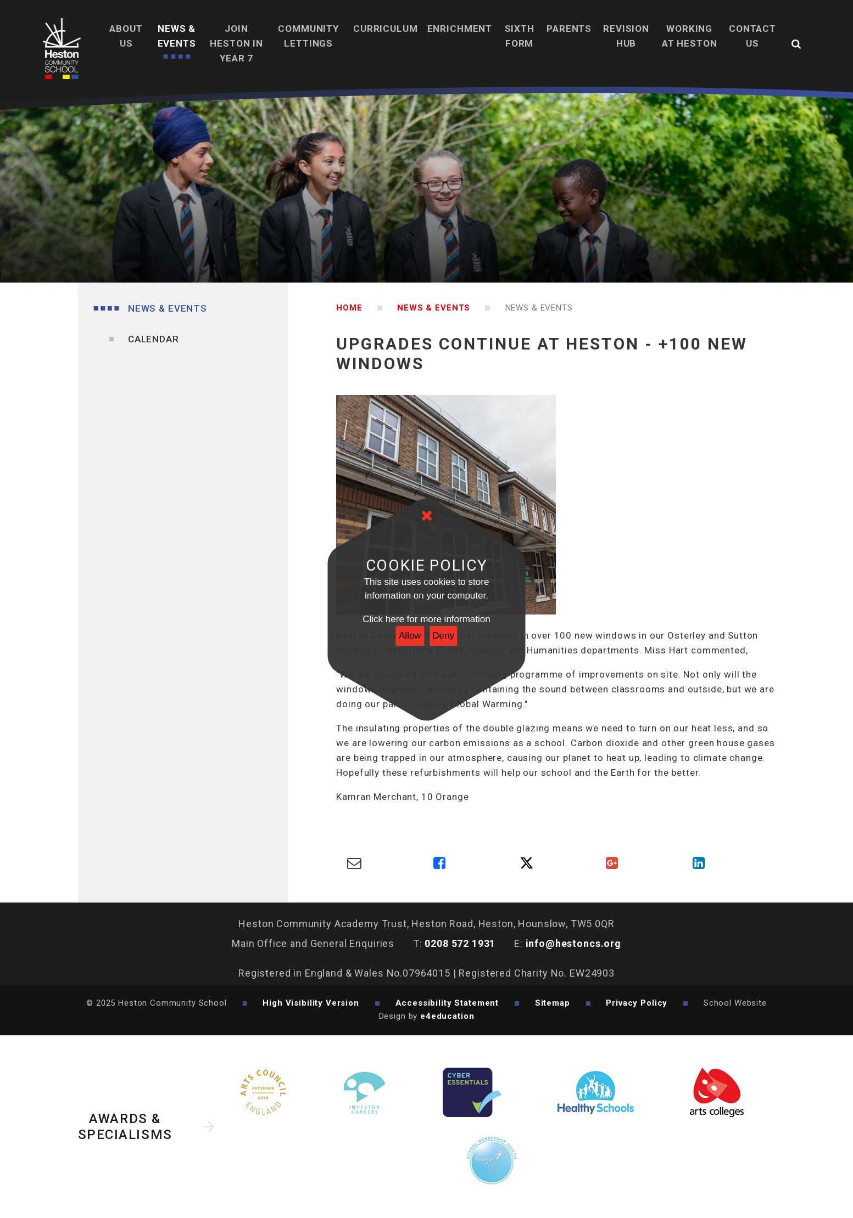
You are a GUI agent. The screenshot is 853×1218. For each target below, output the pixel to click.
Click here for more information (426, 619)
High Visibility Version (311, 1003)
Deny (443, 635)
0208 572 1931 (460, 943)
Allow (410, 635)
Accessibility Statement (447, 1003)
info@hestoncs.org (573, 943)
